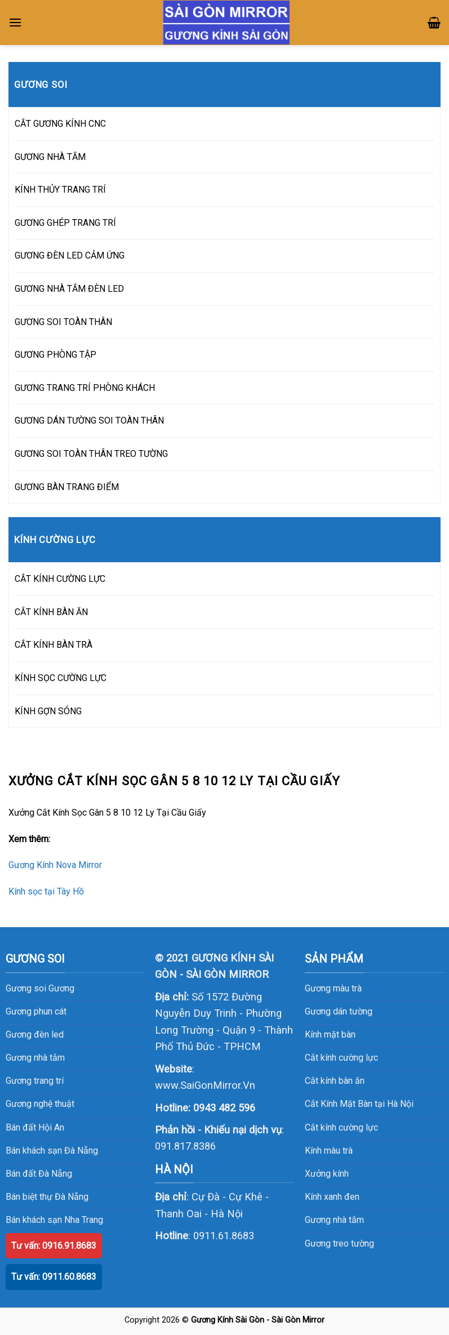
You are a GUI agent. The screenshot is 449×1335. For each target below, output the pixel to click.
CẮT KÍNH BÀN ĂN (51, 612)
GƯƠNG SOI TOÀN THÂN (63, 322)
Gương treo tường (339, 1243)
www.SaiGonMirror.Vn (205, 1085)
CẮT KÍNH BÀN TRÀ (53, 644)
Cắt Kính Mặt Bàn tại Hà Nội (359, 1103)
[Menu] (15, 22)
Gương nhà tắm (334, 1219)
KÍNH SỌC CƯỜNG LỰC (60, 678)
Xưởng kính (327, 1173)
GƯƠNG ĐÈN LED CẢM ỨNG (70, 255)
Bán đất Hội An (35, 1127)
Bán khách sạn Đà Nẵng (52, 1150)
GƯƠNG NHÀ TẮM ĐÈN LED (69, 288)
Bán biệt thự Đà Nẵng (47, 1196)
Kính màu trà (329, 1150)
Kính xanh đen (332, 1196)
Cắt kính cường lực (341, 1057)
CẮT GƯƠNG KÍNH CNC (60, 123)
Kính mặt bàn (330, 1034)
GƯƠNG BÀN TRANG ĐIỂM (67, 487)
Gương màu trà (333, 988)
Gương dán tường (338, 1011)
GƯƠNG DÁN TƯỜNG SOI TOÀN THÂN (89, 420)
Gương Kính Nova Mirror (55, 865)
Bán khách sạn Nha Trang (54, 1219)
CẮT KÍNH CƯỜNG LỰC (60, 578)
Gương (61, 988)
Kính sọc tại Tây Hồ (46, 891)
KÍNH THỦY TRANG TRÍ (60, 189)
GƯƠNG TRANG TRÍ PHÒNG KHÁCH (85, 387)
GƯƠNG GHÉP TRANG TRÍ (65, 222)
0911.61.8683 (223, 1235)
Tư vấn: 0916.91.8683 (53, 1245)
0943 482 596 (224, 1108)
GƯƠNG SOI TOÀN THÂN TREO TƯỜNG (91, 453)
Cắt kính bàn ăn (334, 1080)
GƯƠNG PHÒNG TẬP (55, 354)
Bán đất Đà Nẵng (39, 1173)
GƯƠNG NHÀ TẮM (50, 157)
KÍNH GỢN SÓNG (48, 711)
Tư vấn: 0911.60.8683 (53, 1276)
